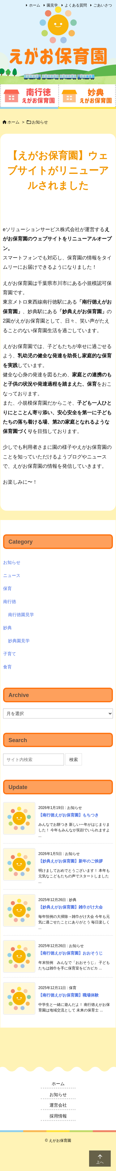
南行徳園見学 (21, 614)
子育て (9, 653)
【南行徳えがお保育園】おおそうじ (70, 953)
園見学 (52, 5)
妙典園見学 (19, 640)
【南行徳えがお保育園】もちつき (68, 815)
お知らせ (40, 122)
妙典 (7, 627)
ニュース (11, 575)
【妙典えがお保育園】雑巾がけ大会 (70, 907)
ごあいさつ (102, 5)
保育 (7, 588)
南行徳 (9, 601)
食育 (7, 666)
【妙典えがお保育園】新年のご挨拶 (70, 861)
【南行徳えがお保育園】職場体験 (68, 995)
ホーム (34, 5)
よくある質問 (76, 5)
